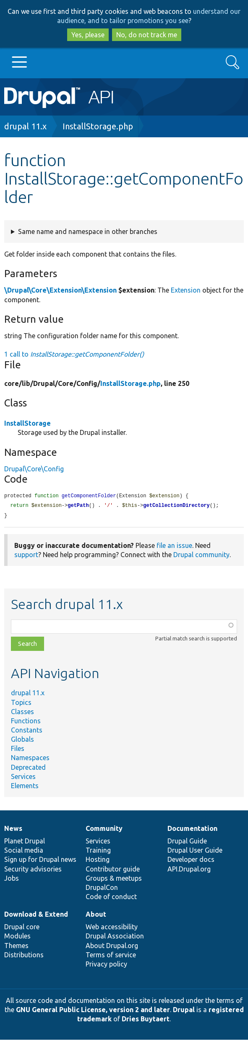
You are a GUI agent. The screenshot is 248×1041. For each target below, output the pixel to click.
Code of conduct (111, 898)
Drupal (184, 1011)
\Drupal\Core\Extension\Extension (60, 290)
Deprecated (28, 768)
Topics (21, 703)
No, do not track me (146, 35)
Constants (26, 731)
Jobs (11, 879)
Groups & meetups (114, 879)
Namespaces (30, 759)
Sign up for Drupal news (40, 860)
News (13, 829)
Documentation (192, 829)
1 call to (74, 354)
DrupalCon (102, 888)
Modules (17, 937)
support (26, 556)
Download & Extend (36, 915)
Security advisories (33, 870)
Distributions (24, 956)
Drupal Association (115, 937)
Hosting (98, 860)
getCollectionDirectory (176, 506)
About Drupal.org (112, 947)
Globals (22, 740)
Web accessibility (112, 928)
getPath (78, 506)
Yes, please (87, 35)
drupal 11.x (25, 126)
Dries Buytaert (146, 1020)
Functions (26, 722)
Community (104, 829)
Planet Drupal (24, 842)
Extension (186, 290)
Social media (23, 851)
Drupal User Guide (194, 851)
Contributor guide (113, 870)
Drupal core (21, 928)
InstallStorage (27, 423)
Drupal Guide (187, 842)
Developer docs (190, 860)
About (96, 915)
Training (98, 851)
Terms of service (111, 956)
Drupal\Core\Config (34, 469)
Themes (16, 947)
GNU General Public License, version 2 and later (93, 1011)
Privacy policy (106, 965)
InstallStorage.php (98, 126)
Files (17, 749)
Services (23, 777)
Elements (25, 787)
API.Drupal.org (189, 870)
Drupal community (201, 556)
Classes (22, 713)
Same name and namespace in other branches (87, 231)
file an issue (174, 546)
